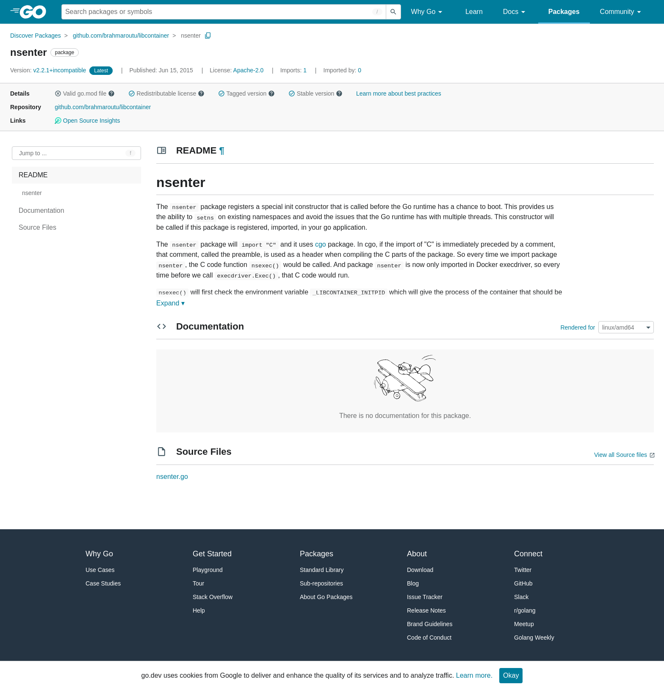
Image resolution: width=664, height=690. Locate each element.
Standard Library (322, 569)
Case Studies (103, 583)
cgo (320, 244)
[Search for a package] (223, 11)
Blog (413, 583)
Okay (511, 675)
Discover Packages (35, 35)
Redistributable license (166, 93)
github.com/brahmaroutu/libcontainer (121, 35)
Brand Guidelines (429, 624)
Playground (208, 569)
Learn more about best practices (398, 93)
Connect (528, 554)
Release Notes (426, 610)
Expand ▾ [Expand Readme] (170, 303)
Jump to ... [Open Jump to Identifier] (33, 153)
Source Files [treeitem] (37, 227)
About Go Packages (326, 597)
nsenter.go (172, 476)
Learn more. (474, 675)
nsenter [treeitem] (32, 193)
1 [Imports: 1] (294, 70)
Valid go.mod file (85, 93)
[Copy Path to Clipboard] (208, 35)
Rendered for (577, 327)
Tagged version (246, 93)
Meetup (524, 624)
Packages (564, 11)
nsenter (191, 35)
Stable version (315, 93)
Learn (474, 11)
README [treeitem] (33, 175)
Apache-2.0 (248, 70)
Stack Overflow (212, 597)
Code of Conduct (429, 637)
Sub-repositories (321, 583)
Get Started (212, 554)
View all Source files (620, 454)
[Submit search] (393, 11)
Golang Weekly (534, 637)
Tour (198, 583)
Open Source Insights (87, 120)
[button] (58, 93)
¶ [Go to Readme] (221, 150)
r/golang (525, 610)
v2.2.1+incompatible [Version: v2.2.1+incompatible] (49, 70)
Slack (521, 597)
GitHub (523, 583)
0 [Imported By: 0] (343, 70)
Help (199, 610)
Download (420, 569)
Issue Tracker (425, 597)
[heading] (35, 12)
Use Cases (100, 569)
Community (622, 12)
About (417, 554)
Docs (515, 12)
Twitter (522, 569)
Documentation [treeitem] (41, 210)
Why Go (428, 12)
